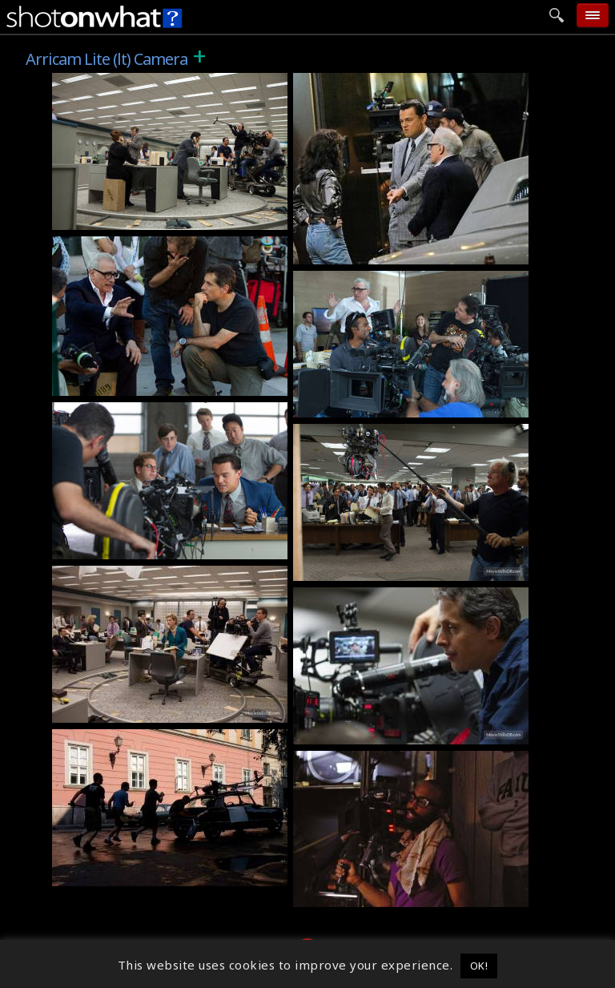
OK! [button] (479, 965)
